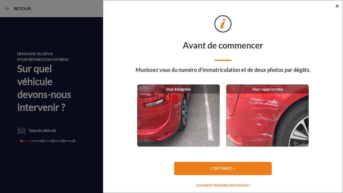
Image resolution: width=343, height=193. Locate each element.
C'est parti (223, 168)
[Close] (337, 5)
